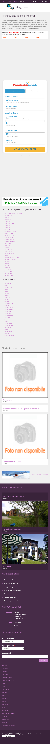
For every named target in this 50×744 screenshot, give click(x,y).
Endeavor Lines (9, 235)
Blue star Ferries (10, 223)
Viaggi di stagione (9, 587)
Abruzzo (4, 665)
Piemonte (5, 698)
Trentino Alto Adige (8, 713)
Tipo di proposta (8, 646)
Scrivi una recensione (11, 583)
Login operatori (33, 1)
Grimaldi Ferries (10, 241)
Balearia (7, 221)
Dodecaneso (9, 331)
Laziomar (8, 245)
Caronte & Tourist (10, 231)
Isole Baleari (9, 323)
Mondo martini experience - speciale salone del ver (21, 409)
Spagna (7, 289)
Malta (6, 321)
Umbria (4, 716)
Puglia (4, 701)
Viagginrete (22, 7)
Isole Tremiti (9, 303)
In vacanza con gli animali (12, 590)
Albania (7, 299)
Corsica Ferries (9, 233)
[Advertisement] (25, 60)
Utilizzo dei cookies (20, 615)
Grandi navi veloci (10, 239)
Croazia (7, 301)
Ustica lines (8, 271)
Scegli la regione (8, 638)
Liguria (4, 686)
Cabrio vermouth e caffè (12, 461)
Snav (6, 255)
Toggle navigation (4, 7)
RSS (16, 740)
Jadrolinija (8, 243)
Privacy (16, 613)
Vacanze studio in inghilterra (13, 496)
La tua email (7, 653)
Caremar (7, 229)
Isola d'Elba (8, 287)
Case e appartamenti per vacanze (15, 601)
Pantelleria (8, 317)
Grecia (7, 305)
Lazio (4, 683)
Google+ (7, 740)
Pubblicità (17, 626)
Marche (4, 692)
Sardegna (8, 283)
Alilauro (7, 217)
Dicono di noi (18, 619)
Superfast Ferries (10, 259)
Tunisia (7, 293)
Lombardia (5, 689)
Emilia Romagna (7, 677)
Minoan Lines (9, 249)
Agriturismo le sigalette (12, 529)
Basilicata (5, 668)
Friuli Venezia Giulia (8, 680)
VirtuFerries (8, 273)
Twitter (12, 740)
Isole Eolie (8, 311)
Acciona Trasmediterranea (13, 213)
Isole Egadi (8, 313)
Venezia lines (9, 275)
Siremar (7, 263)
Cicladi (7, 333)
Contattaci (44, 1)
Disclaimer (17, 617)
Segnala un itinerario (10, 580)
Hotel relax (7, 566)
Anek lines (8, 219)
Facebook (2, 740)
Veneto (4, 722)
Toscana (5, 710)
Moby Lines (8, 251)
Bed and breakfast (10, 597)
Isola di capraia (9, 307)
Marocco (7, 297)
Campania (5, 674)
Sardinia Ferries (9, 253)
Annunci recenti (9, 594)
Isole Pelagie (9, 315)
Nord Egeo (8, 327)
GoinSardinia (9, 237)
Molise (4, 695)
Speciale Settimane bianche (25, 475)
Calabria (4, 671)
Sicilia (6, 291)
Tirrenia (7, 265)
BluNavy (7, 227)
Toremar (7, 267)
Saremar (7, 261)
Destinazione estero (8, 725)
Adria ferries (8, 215)
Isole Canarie (9, 325)
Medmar (7, 247)
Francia (7, 295)
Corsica (7, 285)
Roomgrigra (7, 400)
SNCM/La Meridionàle (12, 257)
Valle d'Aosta (6, 719)
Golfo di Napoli (9, 335)
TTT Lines (8, 269)
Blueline (7, 225)
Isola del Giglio (9, 309)
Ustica (7, 319)
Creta (6, 329)
